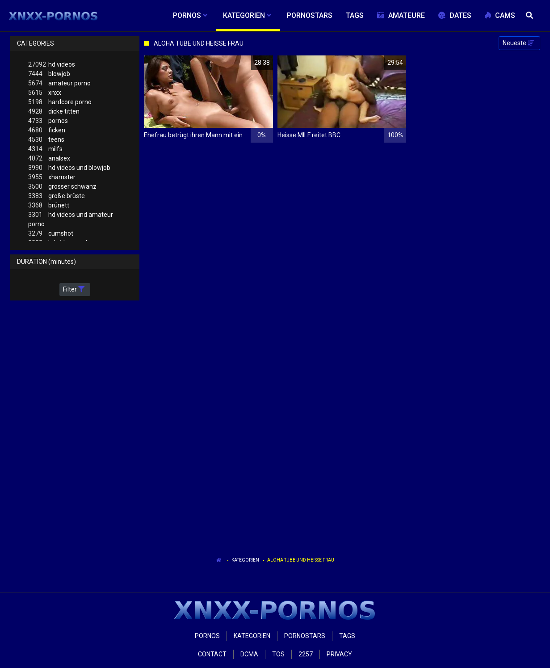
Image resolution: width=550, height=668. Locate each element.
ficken (46, 130)
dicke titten (54, 111)
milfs (45, 149)
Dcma (249, 654)
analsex (49, 158)
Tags (347, 635)
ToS (278, 654)
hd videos (51, 64)
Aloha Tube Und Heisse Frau (300, 560)
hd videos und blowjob (69, 168)
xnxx (44, 92)
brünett (48, 205)
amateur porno (59, 83)
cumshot (50, 233)
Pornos (207, 635)
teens (46, 139)
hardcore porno (60, 102)
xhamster (52, 177)
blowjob (49, 74)
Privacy (339, 654)
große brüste (56, 196)
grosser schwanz (62, 186)
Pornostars (304, 635)
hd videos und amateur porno (70, 219)
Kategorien (245, 560)
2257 (305, 654)
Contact (212, 654)
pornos (48, 121)
